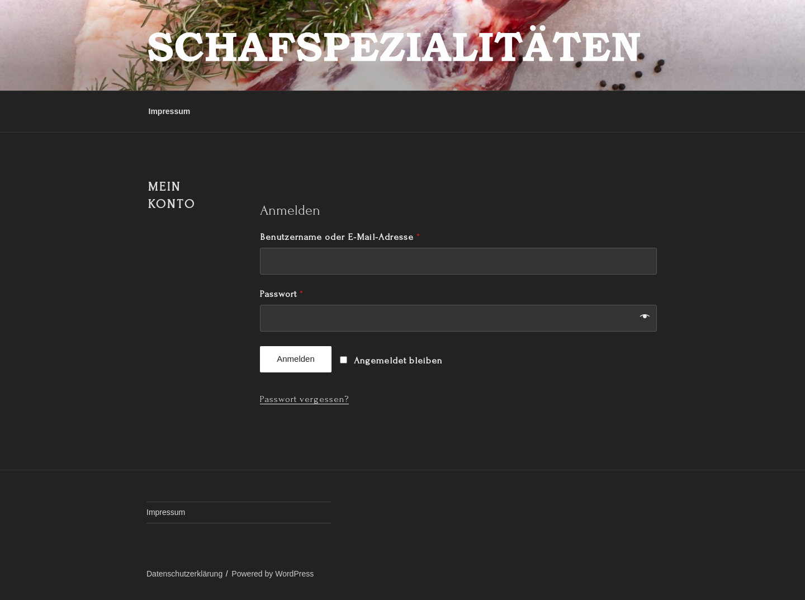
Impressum (170, 111)
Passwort (281, 294)
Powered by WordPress (272, 573)
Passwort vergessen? (304, 399)
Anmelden (296, 358)
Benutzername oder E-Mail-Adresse (340, 237)
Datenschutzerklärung (184, 573)
